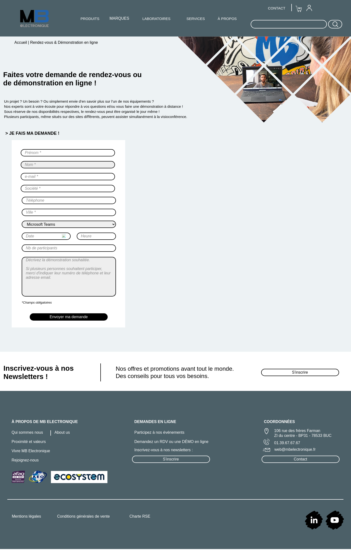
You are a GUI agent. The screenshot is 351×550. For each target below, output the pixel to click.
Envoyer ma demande (69, 317)
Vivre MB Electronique (31, 451)
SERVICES (196, 19)
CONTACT (276, 8)
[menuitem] (309, 7)
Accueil (21, 42)
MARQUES (119, 18)
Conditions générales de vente (83, 516)
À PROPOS (227, 19)
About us (62, 432)
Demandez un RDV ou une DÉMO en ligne (171, 442)
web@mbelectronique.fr (295, 449)
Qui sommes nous (27, 432)
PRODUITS (90, 19)
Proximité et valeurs (29, 442)
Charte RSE (140, 516)
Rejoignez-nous (25, 460)
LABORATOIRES (156, 19)
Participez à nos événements (159, 432)
